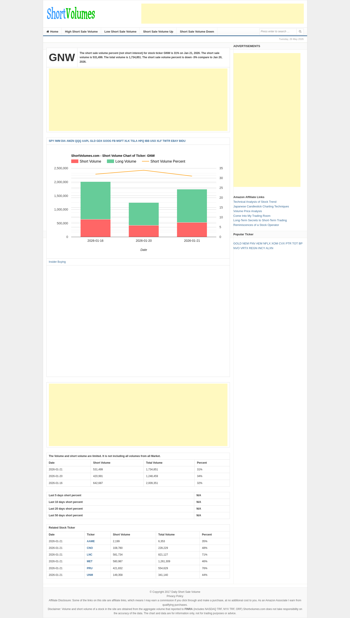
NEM (245, 243)
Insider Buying (57, 261)
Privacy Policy (175, 596)
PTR (289, 243)
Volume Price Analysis (247, 211)
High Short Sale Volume (81, 31)
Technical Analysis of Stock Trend (255, 201)
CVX (282, 243)
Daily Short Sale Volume (185, 591)
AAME (91, 541)
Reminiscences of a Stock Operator (256, 225)
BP (300, 243)
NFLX (267, 243)
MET (89, 561)
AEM (259, 243)
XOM (274, 243)
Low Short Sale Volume (120, 31)
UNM (90, 575)
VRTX (244, 248)
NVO (236, 248)
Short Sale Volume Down (197, 31)
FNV (252, 243)
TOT (295, 243)
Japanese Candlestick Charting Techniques (261, 206)
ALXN (269, 248)
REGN (253, 248)
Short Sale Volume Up (158, 31)
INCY (261, 248)
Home (52, 31)
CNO (90, 548)
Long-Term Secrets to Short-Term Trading (260, 220)
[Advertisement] (222, 14)
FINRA (189, 609)
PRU (89, 568)
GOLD (237, 243)
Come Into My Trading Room (252, 215)
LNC (89, 554)
